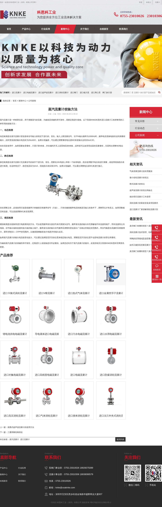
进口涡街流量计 (62, 92)
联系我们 (123, 29)
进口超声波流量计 (45, 92)
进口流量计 (16, 92)
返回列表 (120, 439)
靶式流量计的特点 (137, 184)
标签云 (148, 2)
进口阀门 (74, 92)
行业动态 (140, 128)
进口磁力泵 (84, 92)
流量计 (157, 2)
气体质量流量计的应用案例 (141, 171)
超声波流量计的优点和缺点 (141, 190)
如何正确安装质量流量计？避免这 (144, 245)
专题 (140, 2)
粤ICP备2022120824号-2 (100, 502)
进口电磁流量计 (29, 92)
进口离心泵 (96, 92)
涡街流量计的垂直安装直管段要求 (144, 203)
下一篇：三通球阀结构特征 (11, 432)
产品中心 (26, 29)
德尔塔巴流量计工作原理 (140, 197)
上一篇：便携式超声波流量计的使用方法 (17, 427)
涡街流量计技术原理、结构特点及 (144, 232)
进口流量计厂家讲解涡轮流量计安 (144, 209)
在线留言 (104, 29)
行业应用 (45, 29)
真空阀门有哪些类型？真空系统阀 (144, 226)
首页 (9, 29)
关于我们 (84, 29)
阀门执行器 (107, 92)
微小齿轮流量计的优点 (139, 177)
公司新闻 (32, 101)
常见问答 (140, 121)
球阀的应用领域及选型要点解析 (143, 238)
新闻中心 (65, 29)
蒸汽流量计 (14, 439)
